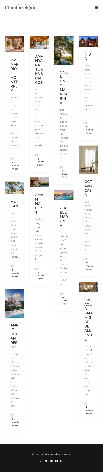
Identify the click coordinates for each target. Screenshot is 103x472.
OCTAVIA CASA (88, 188)
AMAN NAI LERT (39, 204)
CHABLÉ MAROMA (64, 217)
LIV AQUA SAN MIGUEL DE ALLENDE (88, 320)
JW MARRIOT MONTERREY (14, 75)
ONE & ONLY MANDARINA (64, 87)
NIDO (87, 56)
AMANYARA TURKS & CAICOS (39, 69)
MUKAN (14, 203)
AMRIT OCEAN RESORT (14, 336)
